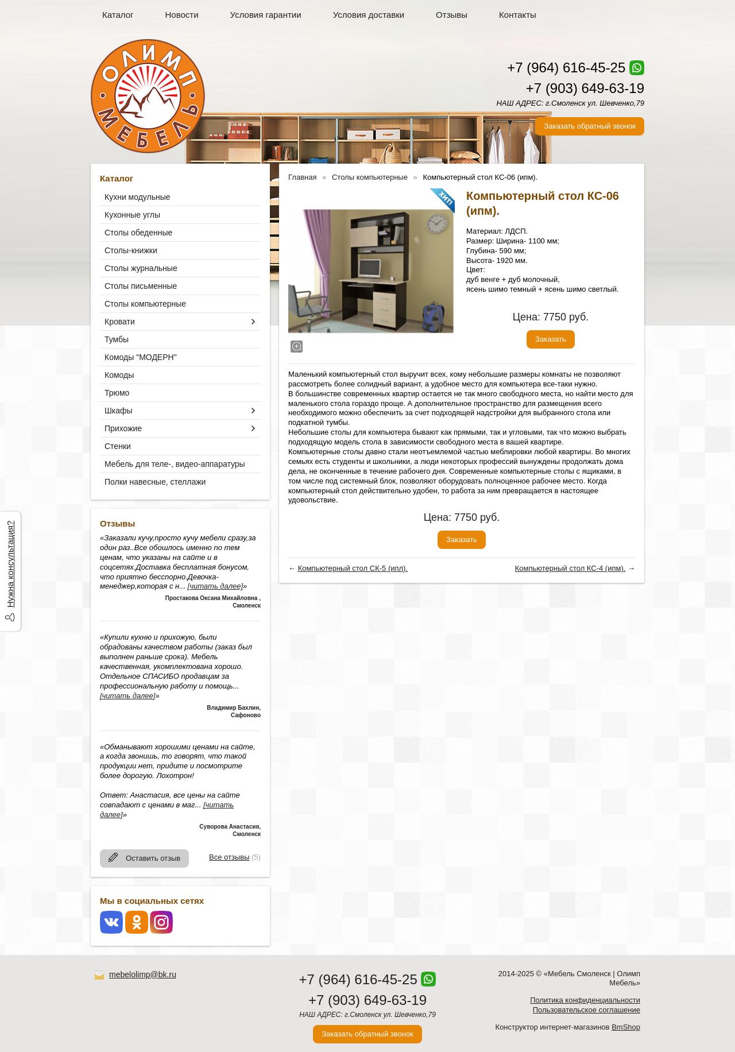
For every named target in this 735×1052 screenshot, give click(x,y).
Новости (182, 15)
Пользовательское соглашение (586, 1009)
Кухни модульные (138, 197)
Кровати (120, 321)
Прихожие (123, 428)
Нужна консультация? (10, 564)
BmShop (626, 1027)
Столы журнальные (141, 268)
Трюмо (117, 392)
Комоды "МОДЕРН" (141, 357)
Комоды (119, 375)
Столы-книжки (131, 250)
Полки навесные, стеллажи (155, 481)
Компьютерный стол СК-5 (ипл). (353, 568)
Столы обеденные (138, 232)
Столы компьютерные (145, 303)
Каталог (118, 15)
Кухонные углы (132, 214)
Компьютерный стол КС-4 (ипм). (570, 568)
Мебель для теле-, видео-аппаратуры (175, 464)
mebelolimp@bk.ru (142, 974)
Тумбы (117, 339)
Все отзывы (229, 857)
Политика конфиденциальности (585, 1000)
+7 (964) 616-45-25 (566, 67)
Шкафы (119, 410)
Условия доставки (368, 15)
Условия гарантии (265, 15)
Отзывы (451, 15)
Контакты (517, 15)
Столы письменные (141, 286)
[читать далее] (215, 586)
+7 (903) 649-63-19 (585, 88)
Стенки (118, 446)
